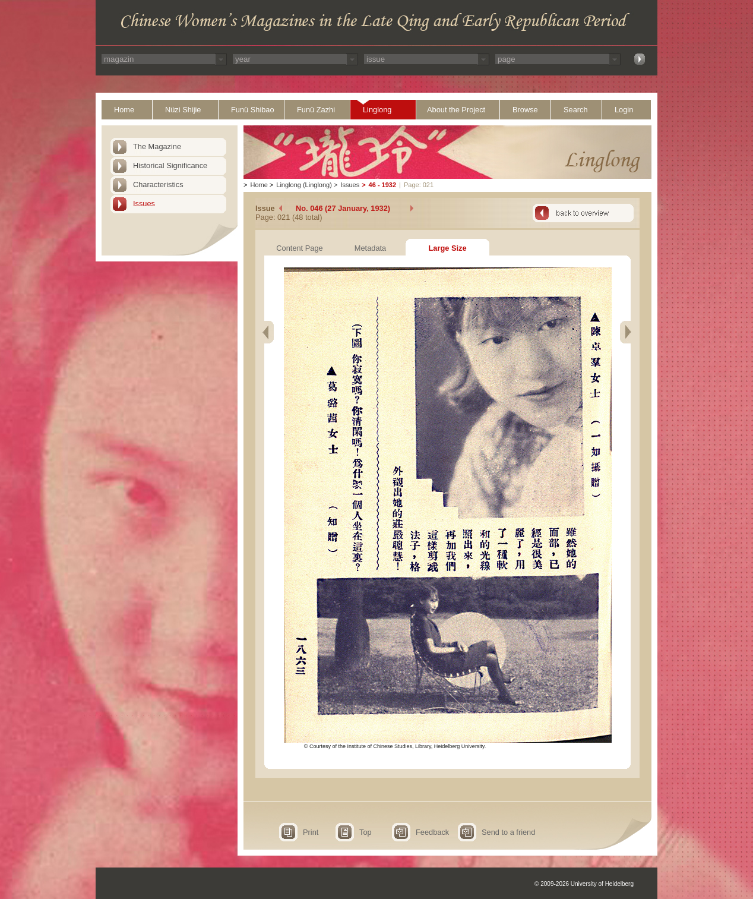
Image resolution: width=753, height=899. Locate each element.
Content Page (299, 248)
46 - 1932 (382, 184)
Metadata (370, 248)
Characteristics (158, 184)
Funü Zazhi (316, 109)
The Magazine (157, 146)
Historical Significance (170, 165)
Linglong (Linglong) (304, 184)
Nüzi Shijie (183, 109)
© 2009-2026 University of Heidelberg (584, 884)
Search (576, 109)
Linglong (377, 109)
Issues (144, 203)
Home (124, 109)
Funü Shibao (252, 109)
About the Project (456, 109)
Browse (525, 109)
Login (624, 109)
